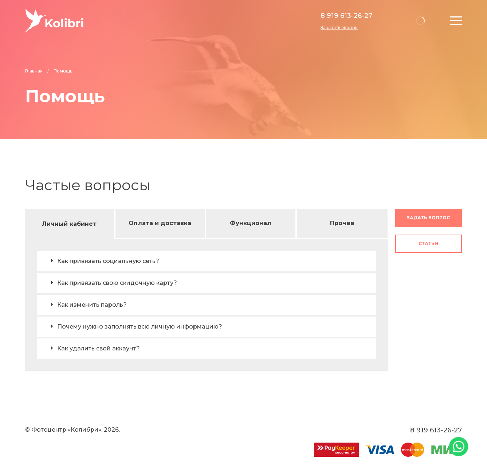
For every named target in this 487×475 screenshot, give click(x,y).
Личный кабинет (69, 223)
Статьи (428, 243)
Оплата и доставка (160, 223)
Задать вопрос (428, 217)
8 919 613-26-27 (346, 16)
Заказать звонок (339, 27)
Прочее (342, 223)
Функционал (250, 223)
